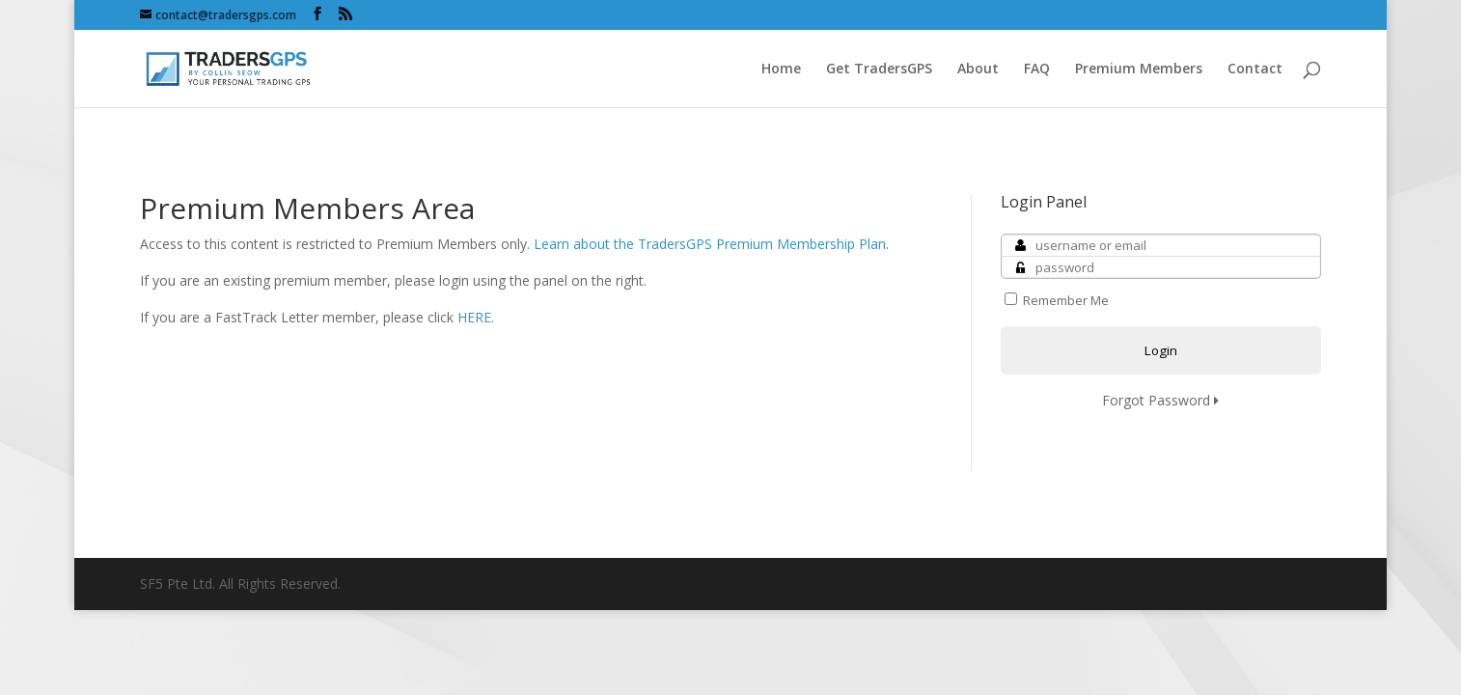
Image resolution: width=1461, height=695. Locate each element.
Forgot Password (1160, 400)
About (978, 69)
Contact (1254, 69)
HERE (474, 317)
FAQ (1037, 69)
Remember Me (1057, 300)
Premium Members (1138, 69)
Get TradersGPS (879, 69)
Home (781, 69)
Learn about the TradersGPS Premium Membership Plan (710, 244)
